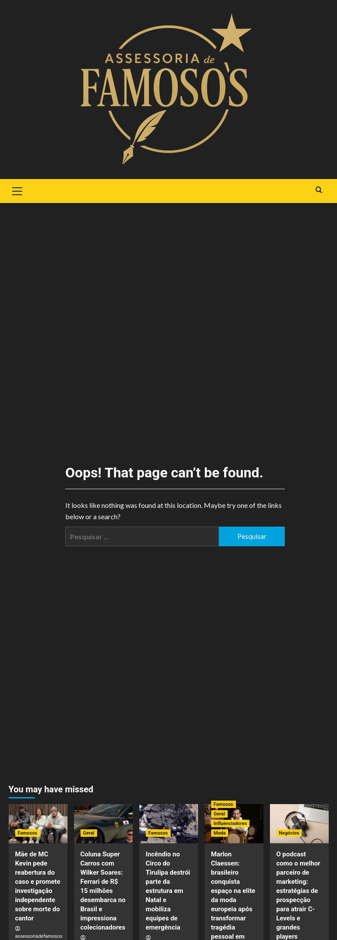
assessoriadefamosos (39, 936)
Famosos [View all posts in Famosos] (27, 833)
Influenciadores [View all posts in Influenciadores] (230, 823)
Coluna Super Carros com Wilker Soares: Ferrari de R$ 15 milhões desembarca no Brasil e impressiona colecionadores (103, 890)
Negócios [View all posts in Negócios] (289, 833)
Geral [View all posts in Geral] (88, 833)
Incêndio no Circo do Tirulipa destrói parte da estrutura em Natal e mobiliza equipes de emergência (168, 890)
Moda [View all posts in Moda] (220, 833)
